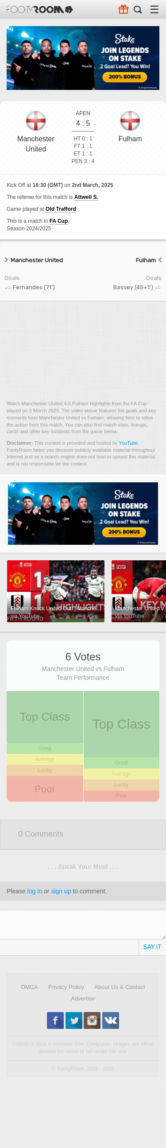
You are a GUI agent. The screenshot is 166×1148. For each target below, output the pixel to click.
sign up (61, 891)
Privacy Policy (66, 987)
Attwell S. (86, 197)
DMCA (29, 987)
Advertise (83, 998)
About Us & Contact (119, 987)
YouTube (128, 443)
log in (34, 891)
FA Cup (59, 221)
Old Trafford (61, 209)
